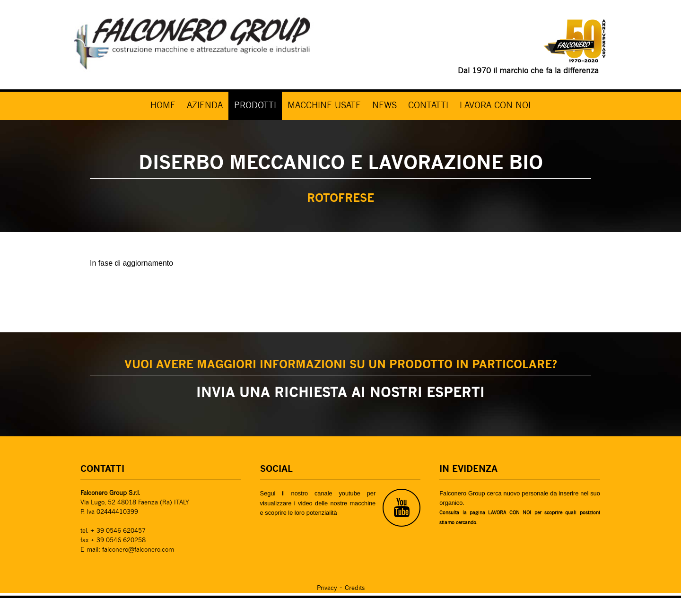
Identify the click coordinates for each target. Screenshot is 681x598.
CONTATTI (428, 106)
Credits (355, 588)
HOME (162, 106)
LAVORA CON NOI (495, 106)
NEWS (384, 106)
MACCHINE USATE (324, 106)
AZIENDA (205, 106)
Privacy (327, 588)
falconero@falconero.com (138, 550)
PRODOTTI (255, 106)
